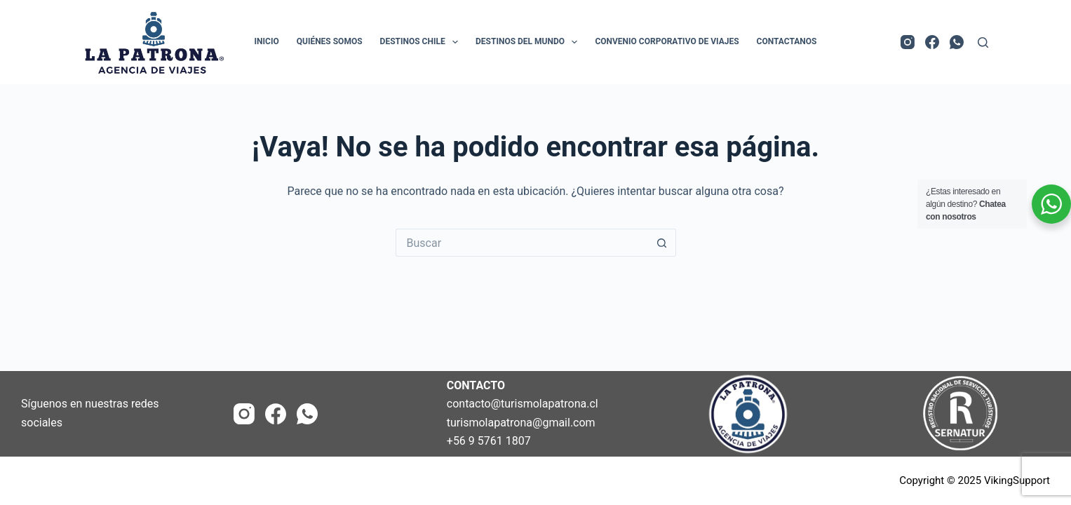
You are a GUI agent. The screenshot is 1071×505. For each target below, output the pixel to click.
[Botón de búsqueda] (662, 243)
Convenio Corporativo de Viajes (667, 41)
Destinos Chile (422, 42)
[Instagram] (908, 42)
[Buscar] (983, 42)
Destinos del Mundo (529, 42)
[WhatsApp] (957, 42)
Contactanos (787, 41)
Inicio (267, 41)
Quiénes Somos (330, 41)
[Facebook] (932, 42)
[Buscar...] (522, 243)
